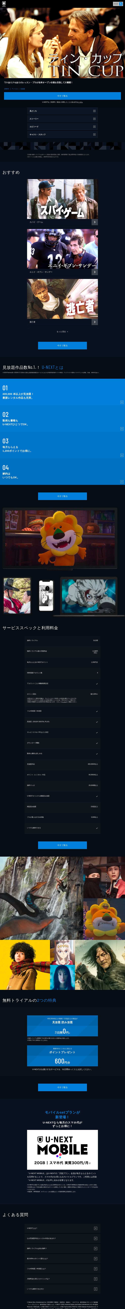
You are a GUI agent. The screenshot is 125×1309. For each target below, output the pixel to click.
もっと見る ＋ (62, 332)
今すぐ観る (62, 96)
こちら (80, 102)
